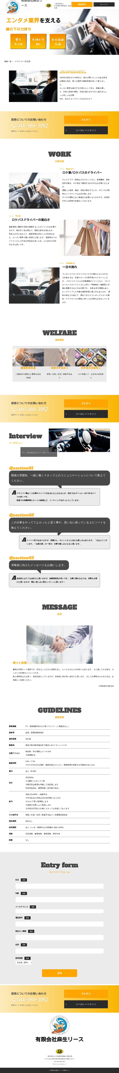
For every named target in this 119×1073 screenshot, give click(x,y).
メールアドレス (21, 907)
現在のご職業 (20, 931)
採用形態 (19, 958)
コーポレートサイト (86, 130)
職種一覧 (8, 61)
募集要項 (82, 4)
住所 (17, 945)
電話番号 (19, 918)
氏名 (17, 880)
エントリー (104, 4)
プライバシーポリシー (59, 1064)
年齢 (17, 893)
